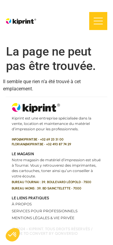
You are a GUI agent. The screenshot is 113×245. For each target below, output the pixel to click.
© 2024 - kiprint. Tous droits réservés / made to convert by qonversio (52, 231)
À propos (22, 204)
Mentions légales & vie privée (43, 218)
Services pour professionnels (44, 211)
